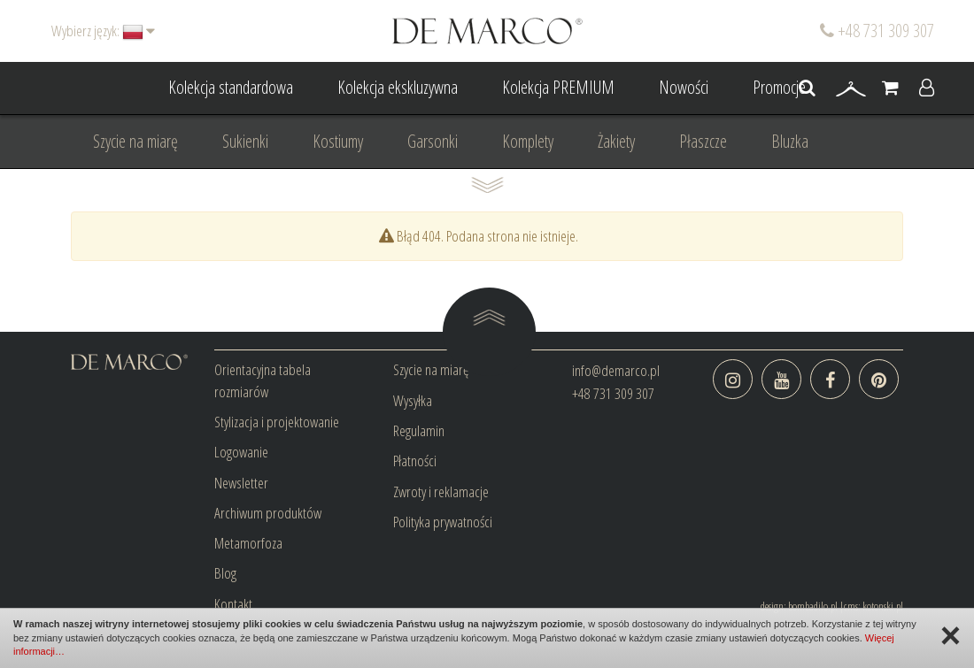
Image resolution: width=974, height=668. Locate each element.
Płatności (415, 460)
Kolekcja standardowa (230, 87)
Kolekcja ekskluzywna (397, 87)
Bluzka (789, 141)
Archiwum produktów (267, 513)
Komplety (527, 141)
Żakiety (616, 141)
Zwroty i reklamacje (441, 491)
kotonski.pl (882, 606)
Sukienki (245, 141)
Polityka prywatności (442, 521)
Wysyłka (412, 400)
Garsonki (432, 141)
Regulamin (418, 430)
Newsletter (241, 482)
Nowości (683, 87)
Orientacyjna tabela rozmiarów (262, 380)
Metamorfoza (248, 543)
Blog (225, 573)
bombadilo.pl (813, 606)
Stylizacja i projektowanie (276, 421)
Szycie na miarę (135, 141)
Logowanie (241, 451)
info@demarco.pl (616, 370)
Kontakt (233, 604)
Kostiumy (338, 141)
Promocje (779, 87)
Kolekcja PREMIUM (558, 87)
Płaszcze (703, 141)
